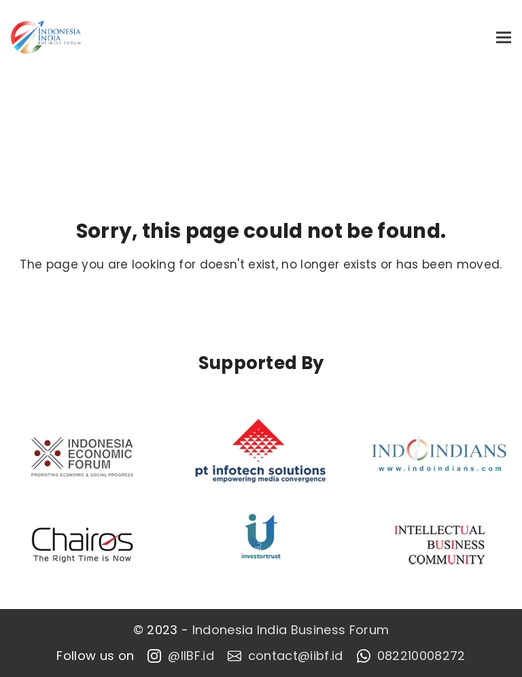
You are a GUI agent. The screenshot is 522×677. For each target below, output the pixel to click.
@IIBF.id (180, 655)
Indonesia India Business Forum (290, 630)
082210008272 (411, 655)
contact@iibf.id (285, 655)
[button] (503, 37)
